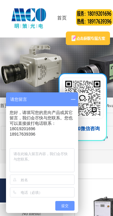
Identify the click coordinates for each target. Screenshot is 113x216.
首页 (62, 17)
